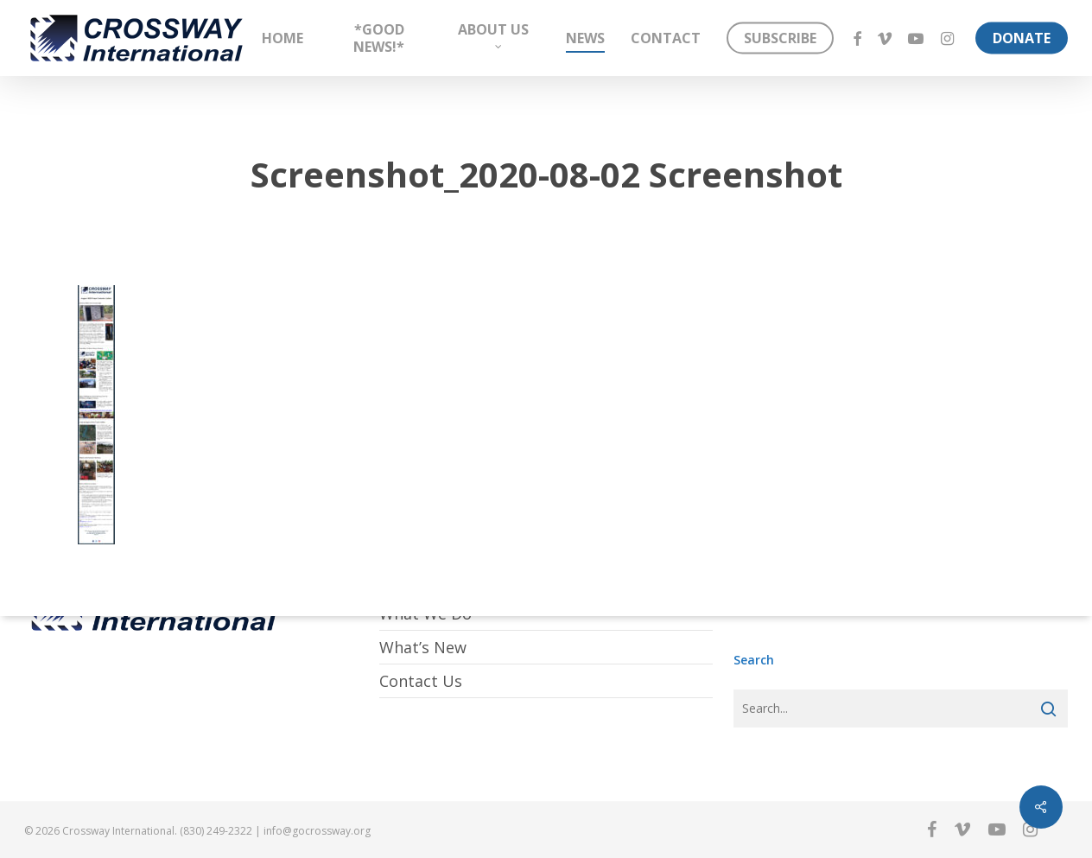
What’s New (423, 647)
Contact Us (420, 681)
